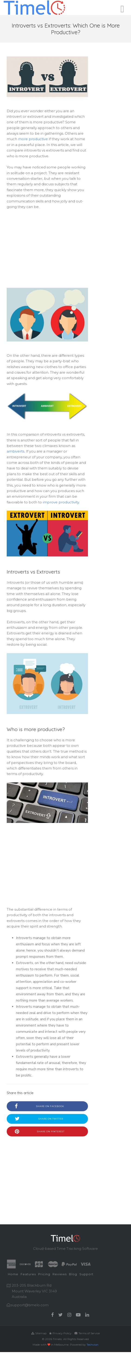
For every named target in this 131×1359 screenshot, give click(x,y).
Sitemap (39, 1333)
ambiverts (15, 451)
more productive (33, 139)
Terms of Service (87, 1333)
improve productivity (61, 502)
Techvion (92, 1344)
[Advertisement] (47, 249)
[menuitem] (13, 1274)
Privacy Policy (61, 1333)
